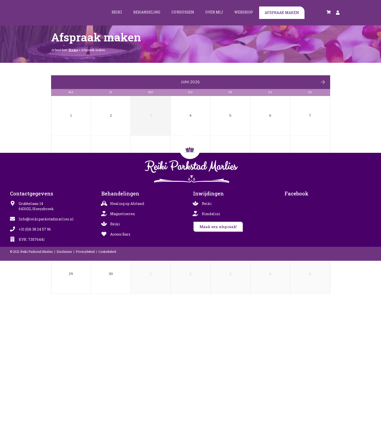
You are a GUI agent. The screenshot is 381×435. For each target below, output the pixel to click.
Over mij (214, 12)
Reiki (117, 12)
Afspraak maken (282, 12)
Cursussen (182, 12)
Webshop (243, 12)
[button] (218, 401)
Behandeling (146, 12)
